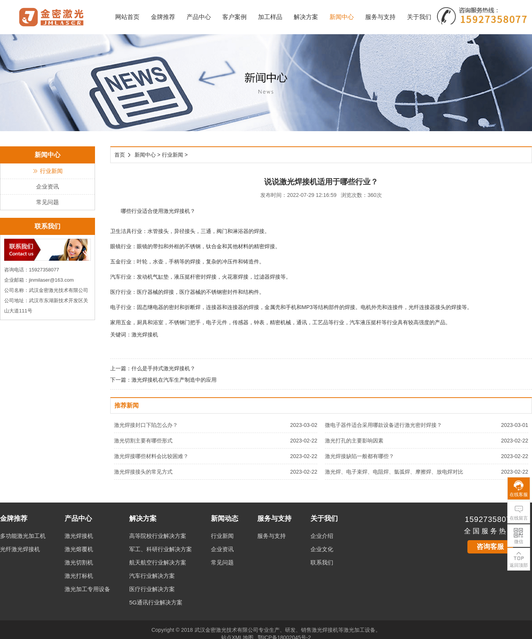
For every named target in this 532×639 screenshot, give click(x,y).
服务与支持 (380, 17)
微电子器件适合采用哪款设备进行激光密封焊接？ (383, 425)
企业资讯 (47, 186)
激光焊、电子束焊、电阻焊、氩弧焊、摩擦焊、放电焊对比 (394, 472)
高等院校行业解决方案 (157, 536)
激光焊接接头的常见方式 (143, 472)
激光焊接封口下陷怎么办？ (146, 425)
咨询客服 (490, 546)
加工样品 (270, 17)
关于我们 (419, 17)
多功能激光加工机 (23, 536)
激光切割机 (79, 562)
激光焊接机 (79, 536)
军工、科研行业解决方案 (160, 549)
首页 (119, 155)
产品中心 (199, 17)
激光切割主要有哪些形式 (143, 441)
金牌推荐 (163, 17)
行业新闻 (48, 171)
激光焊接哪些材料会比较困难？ (151, 456)
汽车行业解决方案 (152, 575)
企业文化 (321, 549)
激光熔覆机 (79, 549)
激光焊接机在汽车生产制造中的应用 (174, 380)
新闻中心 (341, 17)
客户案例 (234, 17)
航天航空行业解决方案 (157, 562)
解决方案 (306, 17)
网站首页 (127, 17)
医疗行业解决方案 (152, 589)
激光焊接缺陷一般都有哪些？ (359, 456)
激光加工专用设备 (87, 589)
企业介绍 (321, 536)
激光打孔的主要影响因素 (354, 441)
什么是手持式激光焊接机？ (163, 368)
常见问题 (47, 202)
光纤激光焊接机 (20, 549)
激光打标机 (79, 575)
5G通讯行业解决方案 (155, 602)
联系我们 (321, 562)
